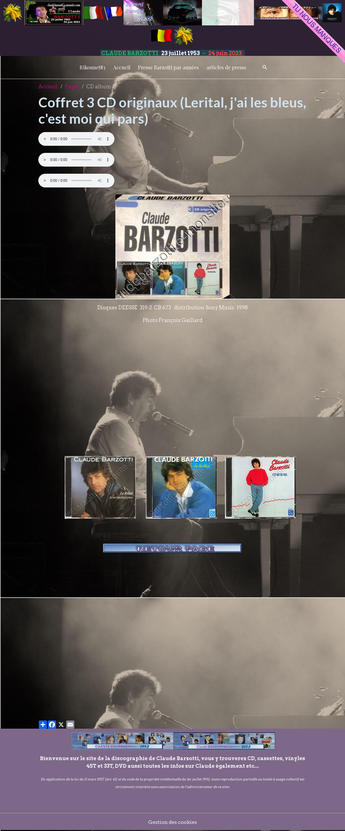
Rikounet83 (93, 67)
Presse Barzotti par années (168, 67)
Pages (72, 87)
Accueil (121, 67)
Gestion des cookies (173, 822)
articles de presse (226, 67)
